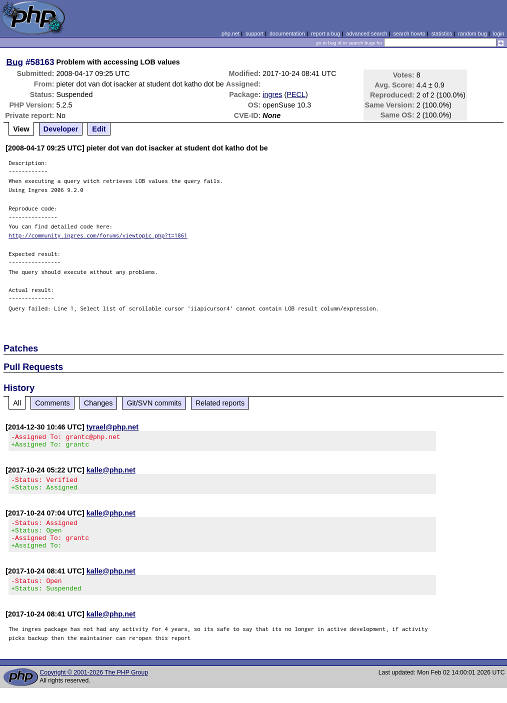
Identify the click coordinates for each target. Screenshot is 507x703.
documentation (287, 33)
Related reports (220, 403)
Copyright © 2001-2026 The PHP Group (94, 687)
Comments (52, 403)
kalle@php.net (111, 473)
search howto (409, 33)
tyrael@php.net (112, 427)
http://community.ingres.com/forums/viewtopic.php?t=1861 (98, 235)
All (17, 403)
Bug (15, 62)
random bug (472, 33)
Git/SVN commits (154, 403)
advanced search (366, 33)
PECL (296, 94)
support (255, 33)
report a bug (325, 33)
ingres (272, 94)
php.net (231, 33)
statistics (442, 33)
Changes (98, 403)
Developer (61, 129)
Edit (99, 129)
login (498, 33)
